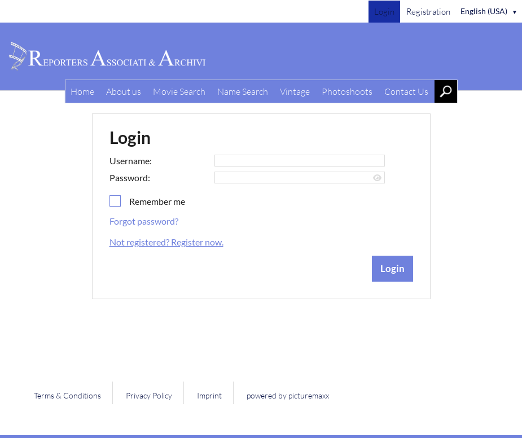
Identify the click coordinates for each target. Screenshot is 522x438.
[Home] (261, 56)
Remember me (157, 201)
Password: (129, 177)
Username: (130, 160)
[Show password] (377, 178)
